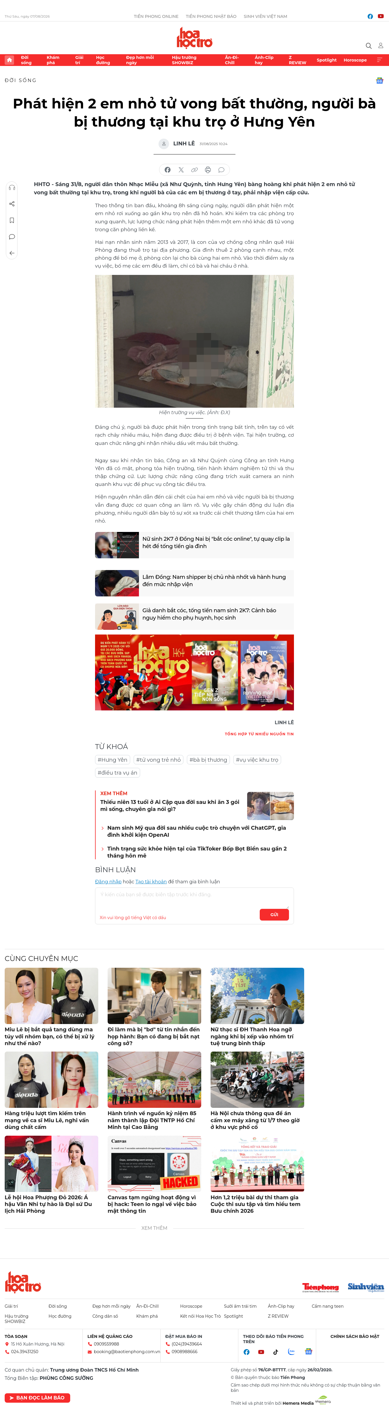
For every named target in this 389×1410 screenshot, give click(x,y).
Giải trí (79, 60)
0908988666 (184, 1351)
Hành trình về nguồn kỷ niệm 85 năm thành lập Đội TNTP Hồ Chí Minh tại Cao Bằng (152, 1120)
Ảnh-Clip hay (264, 60)
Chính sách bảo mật (355, 1336)
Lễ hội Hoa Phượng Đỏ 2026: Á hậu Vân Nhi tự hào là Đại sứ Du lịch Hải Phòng (48, 1204)
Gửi (274, 914)
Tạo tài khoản (151, 882)
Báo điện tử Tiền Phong (194, 38)
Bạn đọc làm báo (37, 1398)
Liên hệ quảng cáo (109, 1336)
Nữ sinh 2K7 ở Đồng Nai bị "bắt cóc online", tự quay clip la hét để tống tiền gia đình (216, 543)
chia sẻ (167, 170)
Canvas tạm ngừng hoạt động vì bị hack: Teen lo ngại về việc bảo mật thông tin (152, 1204)
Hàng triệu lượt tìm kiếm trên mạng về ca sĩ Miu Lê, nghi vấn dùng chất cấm (47, 1120)
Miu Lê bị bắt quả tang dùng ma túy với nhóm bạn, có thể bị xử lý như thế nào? (49, 1036)
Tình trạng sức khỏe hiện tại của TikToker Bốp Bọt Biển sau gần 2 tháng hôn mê (197, 852)
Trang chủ (9, 60)
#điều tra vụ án (117, 773)
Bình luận (12, 236)
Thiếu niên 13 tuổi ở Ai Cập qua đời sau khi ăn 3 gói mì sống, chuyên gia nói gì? (169, 805)
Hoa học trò (23, 1282)
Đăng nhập (108, 882)
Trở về (12, 253)
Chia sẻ (12, 203)
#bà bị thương (208, 760)
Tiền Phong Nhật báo (211, 16)
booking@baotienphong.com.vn (127, 1351)
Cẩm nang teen (328, 1306)
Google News (379, 80)
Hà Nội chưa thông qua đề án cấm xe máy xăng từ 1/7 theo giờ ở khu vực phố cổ (255, 1120)
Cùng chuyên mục (41, 958)
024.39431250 (24, 1351)
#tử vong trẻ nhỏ (158, 760)
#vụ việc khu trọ (257, 760)
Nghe (12, 187)
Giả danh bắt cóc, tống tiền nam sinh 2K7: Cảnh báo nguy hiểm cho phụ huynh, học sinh (209, 614)
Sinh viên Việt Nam (266, 16)
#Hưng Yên (113, 760)
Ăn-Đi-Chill (232, 60)
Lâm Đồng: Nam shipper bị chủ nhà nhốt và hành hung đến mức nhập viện (214, 581)
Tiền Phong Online (156, 16)
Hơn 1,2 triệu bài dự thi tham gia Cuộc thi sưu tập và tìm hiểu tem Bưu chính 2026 (255, 1204)
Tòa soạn (16, 1336)
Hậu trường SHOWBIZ (184, 60)
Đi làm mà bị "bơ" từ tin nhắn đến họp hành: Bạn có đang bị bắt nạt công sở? (154, 1036)
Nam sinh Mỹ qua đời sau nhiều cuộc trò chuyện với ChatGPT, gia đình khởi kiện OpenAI (196, 831)
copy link (194, 170)
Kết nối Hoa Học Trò (200, 1316)
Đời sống (26, 60)
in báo (207, 170)
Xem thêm (379, 60)
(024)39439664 (187, 1344)
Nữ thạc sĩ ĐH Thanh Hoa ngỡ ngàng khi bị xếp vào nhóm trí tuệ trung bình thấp (252, 1036)
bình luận (221, 170)
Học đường (103, 60)
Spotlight (327, 60)
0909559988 (106, 1344)
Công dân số (105, 1316)
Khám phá (53, 60)
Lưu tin (12, 220)
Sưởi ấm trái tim (240, 1306)
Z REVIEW (298, 60)
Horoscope (355, 60)
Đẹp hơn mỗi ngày (140, 60)
